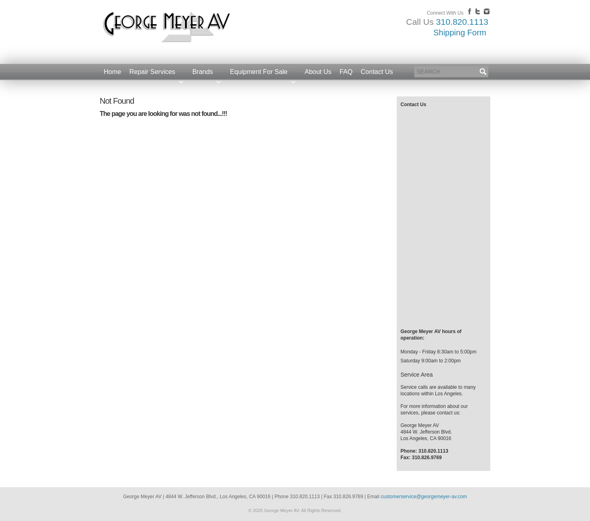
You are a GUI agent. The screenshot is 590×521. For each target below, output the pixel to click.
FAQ (346, 71)
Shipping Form (459, 32)
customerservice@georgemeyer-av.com (424, 496)
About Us (318, 71)
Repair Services (156, 74)
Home (112, 71)
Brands (207, 74)
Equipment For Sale (263, 74)
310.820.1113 (462, 21)
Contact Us (377, 71)
